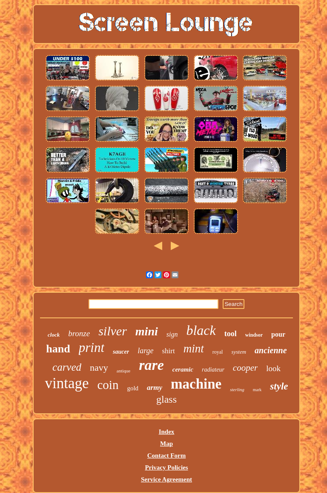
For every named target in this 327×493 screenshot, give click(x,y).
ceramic (182, 369)
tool (230, 333)
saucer (121, 352)
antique (123, 370)
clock (54, 335)
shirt (168, 351)
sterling (237, 389)
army (154, 387)
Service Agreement (166, 479)
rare (151, 365)
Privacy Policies (166, 467)
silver (112, 331)
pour (278, 334)
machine (196, 384)
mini (146, 331)
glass (166, 399)
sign (172, 334)
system (238, 352)
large (145, 350)
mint (194, 348)
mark (257, 389)
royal (217, 352)
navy (99, 367)
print (91, 347)
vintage (67, 383)
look (273, 368)
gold (132, 388)
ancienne (271, 350)
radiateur (213, 369)
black (200, 330)
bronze (79, 333)
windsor (254, 335)
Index (167, 431)
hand (58, 349)
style (279, 386)
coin (108, 385)
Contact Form (166, 455)
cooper (245, 368)
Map (166, 443)
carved (66, 367)
